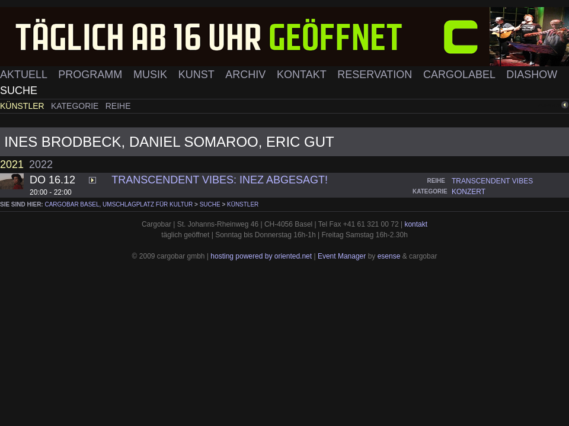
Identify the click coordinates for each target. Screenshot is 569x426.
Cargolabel (460, 74)
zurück (549, 105)
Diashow (531, 74)
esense (389, 256)
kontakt (415, 224)
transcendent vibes (492, 181)
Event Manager (342, 256)
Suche (18, 90)
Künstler (23, 106)
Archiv (246, 74)
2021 (12, 164)
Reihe (118, 106)
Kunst (198, 74)
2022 (41, 164)
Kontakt (303, 74)
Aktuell (25, 74)
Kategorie (76, 106)
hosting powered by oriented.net (261, 256)
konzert (468, 192)
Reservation (376, 74)
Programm (91, 74)
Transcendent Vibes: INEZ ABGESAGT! (219, 180)
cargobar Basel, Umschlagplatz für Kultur (118, 204)
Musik (151, 74)
